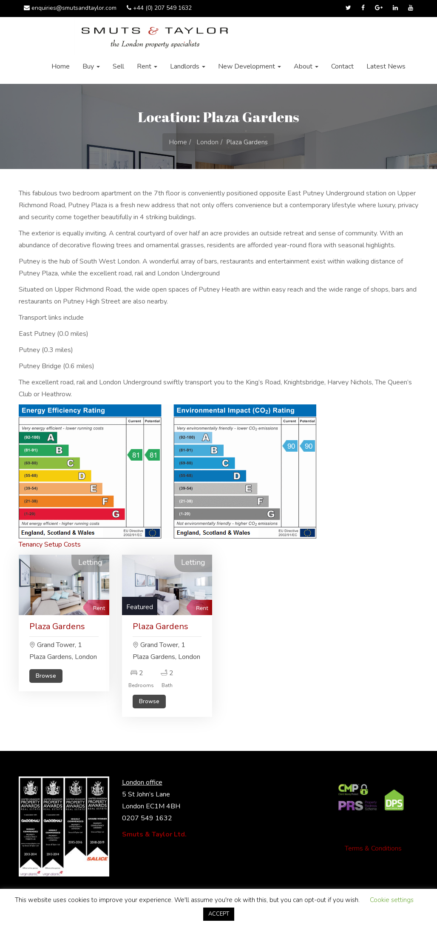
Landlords (187, 66)
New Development (249, 66)
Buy (91, 66)
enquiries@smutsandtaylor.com (70, 8)
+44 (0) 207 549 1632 (159, 8)
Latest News (386, 66)
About (306, 66)
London (207, 142)
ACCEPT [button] (218, 914)
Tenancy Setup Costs (50, 544)
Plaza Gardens (57, 626)
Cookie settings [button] (392, 900)
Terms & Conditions (373, 848)
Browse (46, 676)
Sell (118, 66)
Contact (342, 66)
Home (60, 66)
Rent (147, 66)
